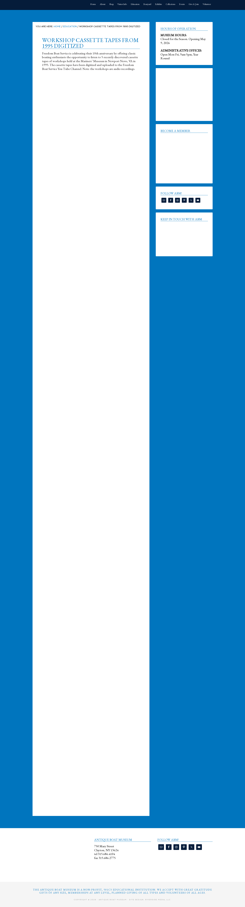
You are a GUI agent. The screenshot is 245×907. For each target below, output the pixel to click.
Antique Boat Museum (56, 4)
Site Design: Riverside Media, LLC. (150, 900)
